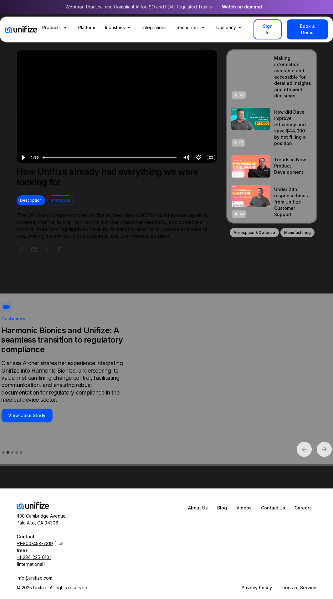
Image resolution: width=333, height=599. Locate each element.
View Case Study (26, 415)
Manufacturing (297, 232)
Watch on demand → (245, 6)
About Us (198, 507)
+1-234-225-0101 (34, 557)
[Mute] (186, 157)
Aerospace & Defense (254, 232)
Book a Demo (307, 29)
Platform (86, 27)
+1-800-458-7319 (35, 543)
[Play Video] (23, 157)
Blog (222, 507)
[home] (21, 29)
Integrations (154, 27)
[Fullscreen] (211, 157)
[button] (55, 27)
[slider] (110, 157)
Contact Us (273, 507)
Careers (303, 507)
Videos (244, 507)
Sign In (268, 29)
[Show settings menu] (198, 157)
